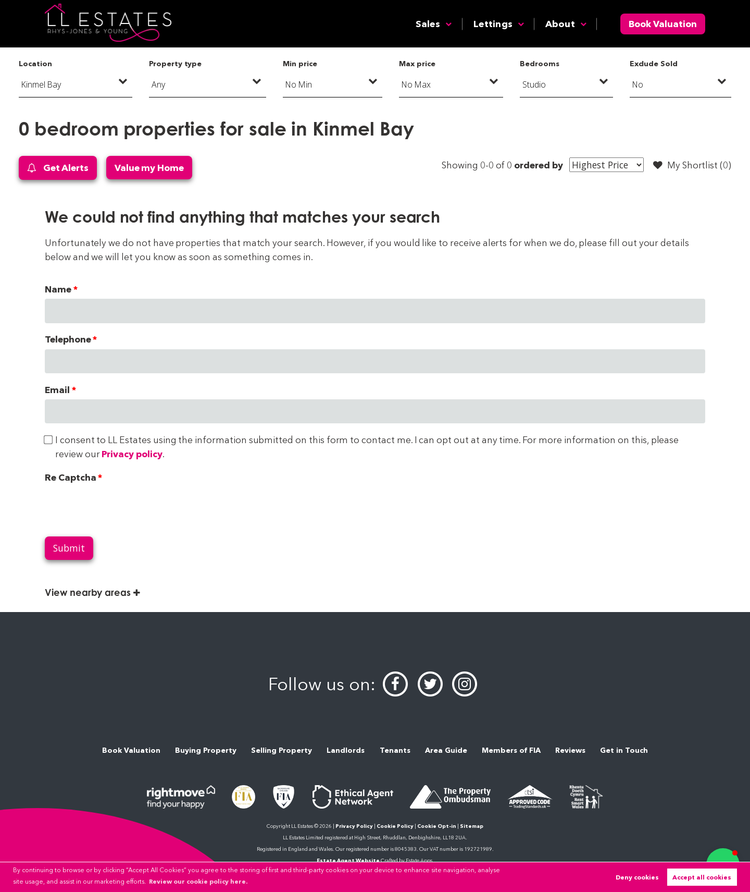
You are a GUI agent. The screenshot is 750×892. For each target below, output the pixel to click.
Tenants (395, 750)
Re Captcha (70, 477)
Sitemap (471, 826)
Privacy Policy (354, 826)
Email (57, 389)
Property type (175, 63)
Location (35, 63)
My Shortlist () (692, 165)
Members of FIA (511, 750)
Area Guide (446, 750)
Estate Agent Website (348, 860)
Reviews (570, 750)
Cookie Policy (395, 826)
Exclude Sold (654, 63)
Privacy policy (132, 453)
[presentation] (124, 507)
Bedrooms (539, 63)
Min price (300, 63)
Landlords (346, 750)
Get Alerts (58, 168)
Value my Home (149, 167)
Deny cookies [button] (637, 877)
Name (58, 289)
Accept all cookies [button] (701, 877)
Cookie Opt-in (436, 826)
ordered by (538, 165)
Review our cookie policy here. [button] (198, 881)
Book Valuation (663, 23)
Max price (417, 63)
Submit (69, 548)
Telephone (68, 339)
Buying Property (205, 750)
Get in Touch (624, 750)
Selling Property (281, 750)
